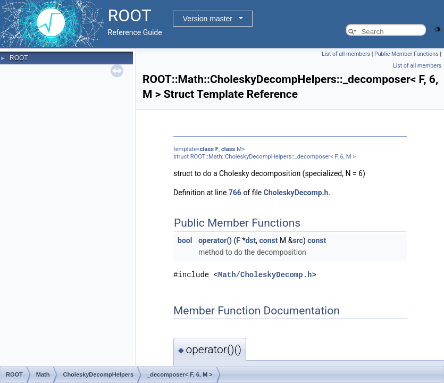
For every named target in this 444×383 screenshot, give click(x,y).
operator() (215, 240)
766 (235, 192)
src (297, 240)
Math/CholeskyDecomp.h (265, 274)
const (268, 240)
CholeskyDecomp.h (296, 192)
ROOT (19, 58)
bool (185, 240)
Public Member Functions (406, 54)
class (207, 149)
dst (250, 240)
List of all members (346, 54)
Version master (207, 18)
